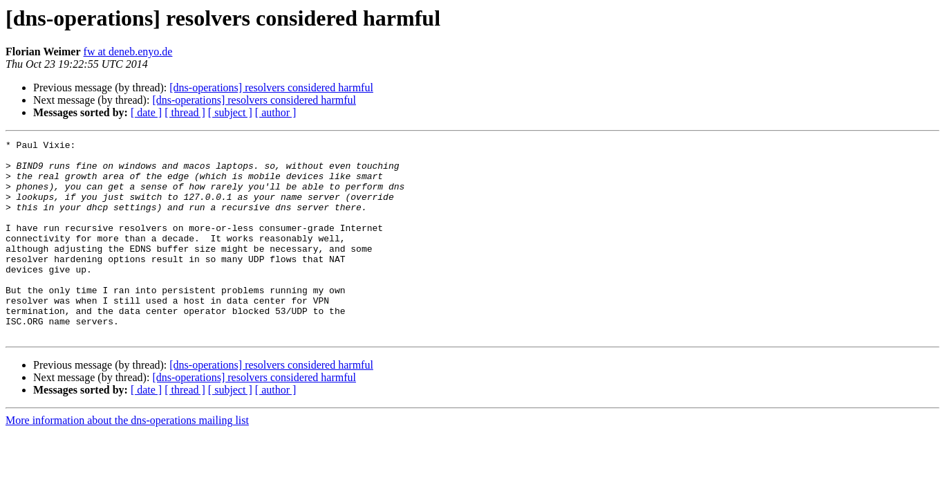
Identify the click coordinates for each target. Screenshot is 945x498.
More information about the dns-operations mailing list (127, 459)
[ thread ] (185, 112)
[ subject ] (230, 112)
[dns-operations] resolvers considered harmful (271, 87)
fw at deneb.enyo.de (128, 51)
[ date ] (146, 112)
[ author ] (276, 112)
